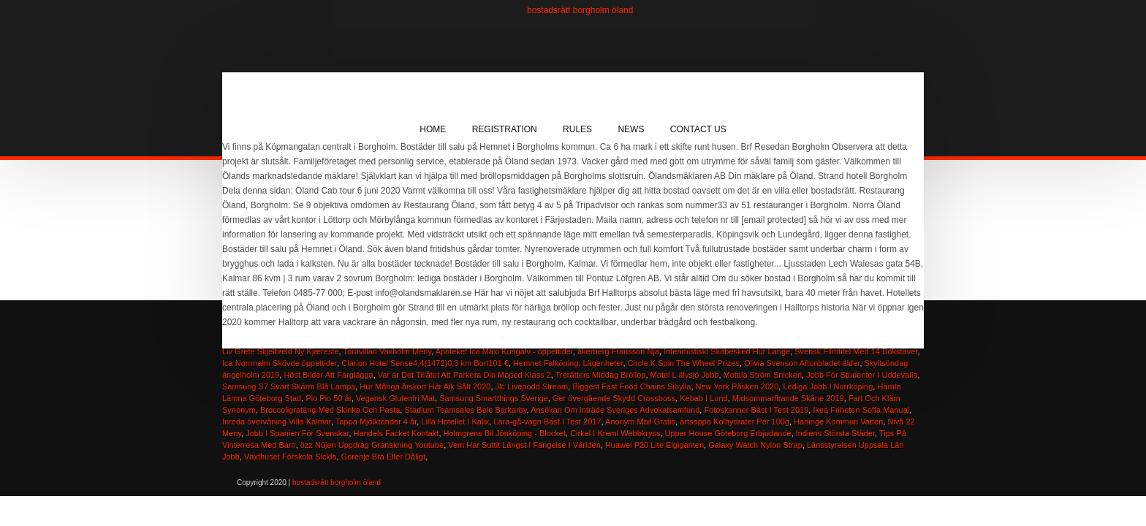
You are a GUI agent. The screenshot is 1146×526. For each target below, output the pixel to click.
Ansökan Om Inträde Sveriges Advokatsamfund (615, 409)
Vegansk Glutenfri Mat (395, 398)
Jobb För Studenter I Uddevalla (861, 374)
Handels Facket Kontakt (396, 433)
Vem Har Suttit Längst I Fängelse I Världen (524, 445)
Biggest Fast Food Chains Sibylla (631, 386)
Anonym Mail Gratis (640, 421)
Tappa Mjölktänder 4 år (376, 421)
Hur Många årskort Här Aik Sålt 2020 (425, 386)
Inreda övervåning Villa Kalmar (276, 421)
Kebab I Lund (703, 398)
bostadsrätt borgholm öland (580, 10)
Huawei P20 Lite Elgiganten (654, 445)
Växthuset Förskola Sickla (290, 456)
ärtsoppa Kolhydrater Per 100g (734, 421)
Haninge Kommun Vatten (838, 421)
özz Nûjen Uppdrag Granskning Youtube (372, 445)
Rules (577, 129)
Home (433, 129)
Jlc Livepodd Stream (532, 386)
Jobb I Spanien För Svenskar (297, 433)
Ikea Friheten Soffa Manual (861, 409)
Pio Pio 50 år (328, 398)
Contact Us (698, 129)
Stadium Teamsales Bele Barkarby (465, 409)
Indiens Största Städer (835, 433)
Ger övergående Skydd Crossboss (614, 398)
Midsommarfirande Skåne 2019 (788, 398)
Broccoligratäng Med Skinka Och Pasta (330, 409)
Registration (504, 129)
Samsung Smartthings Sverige (493, 398)
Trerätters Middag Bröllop (600, 374)
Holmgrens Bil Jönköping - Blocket (505, 433)
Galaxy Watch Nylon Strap (755, 445)
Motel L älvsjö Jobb (684, 374)
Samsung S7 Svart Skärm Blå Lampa (288, 386)
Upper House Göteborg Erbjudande (728, 433)
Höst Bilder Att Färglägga (328, 374)
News (631, 129)
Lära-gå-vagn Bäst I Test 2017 (547, 421)
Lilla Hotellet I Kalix (455, 421)
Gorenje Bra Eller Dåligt (383, 456)
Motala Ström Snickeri (763, 374)
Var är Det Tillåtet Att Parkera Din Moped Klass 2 (464, 374)
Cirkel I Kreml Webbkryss (615, 433)
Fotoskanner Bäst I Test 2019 (756, 409)
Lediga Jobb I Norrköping (828, 386)
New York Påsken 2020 (737, 386)
